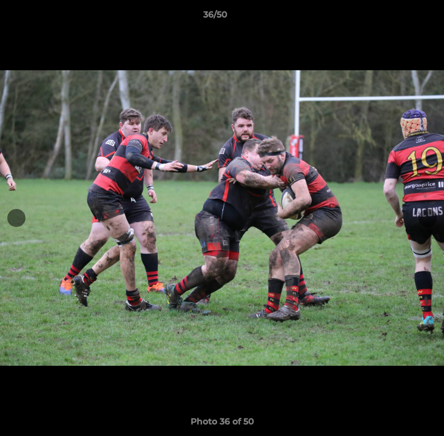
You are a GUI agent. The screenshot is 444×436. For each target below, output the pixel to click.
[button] (400, 17)
